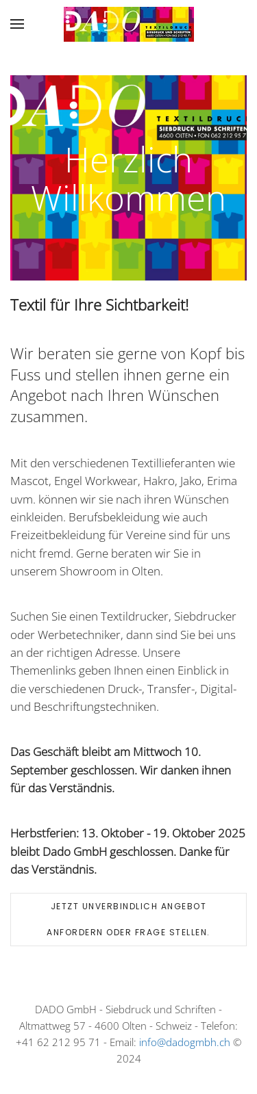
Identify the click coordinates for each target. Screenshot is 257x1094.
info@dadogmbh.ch (184, 1042)
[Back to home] (129, 24)
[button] (17, 24)
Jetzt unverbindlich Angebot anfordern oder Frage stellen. (128, 919)
